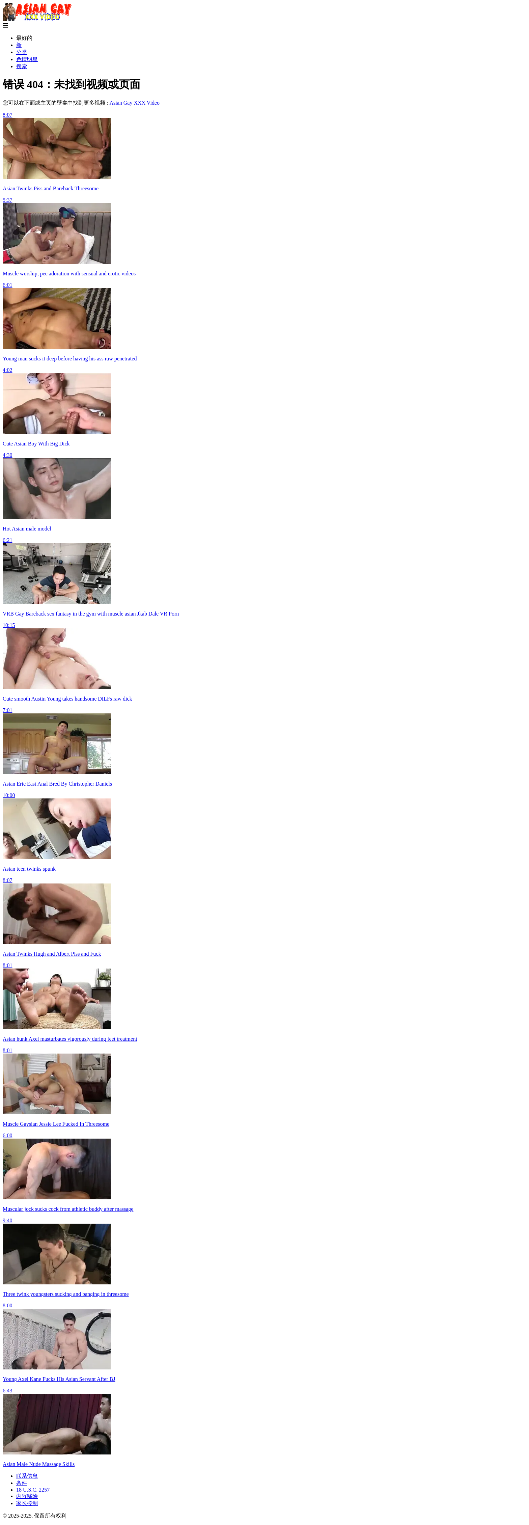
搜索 (21, 66)
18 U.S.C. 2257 (33, 1490)
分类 (21, 52)
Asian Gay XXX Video (134, 103)
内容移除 (27, 1496)
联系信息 (27, 1476)
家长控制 (27, 1503)
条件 (21, 1483)
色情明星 (27, 59)
